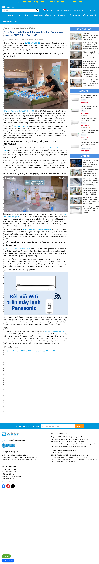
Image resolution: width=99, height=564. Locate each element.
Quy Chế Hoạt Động (8, 481)
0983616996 (26, 2)
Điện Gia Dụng (37, 15)
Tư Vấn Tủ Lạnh (3, 251)
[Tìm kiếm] (37, 10)
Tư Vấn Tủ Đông (3, 229)
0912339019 (61, 2)
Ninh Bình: (53, 2)
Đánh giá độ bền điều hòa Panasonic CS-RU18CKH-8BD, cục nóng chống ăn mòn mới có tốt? (91, 65)
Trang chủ (7, 28)
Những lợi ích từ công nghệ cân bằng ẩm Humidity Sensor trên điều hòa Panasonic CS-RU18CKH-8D (91, 46)
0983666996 (77, 2)
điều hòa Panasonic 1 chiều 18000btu (37, 229)
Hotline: (19, 2)
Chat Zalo (6, 556)
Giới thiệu (91, 10)
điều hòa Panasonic (21, 126)
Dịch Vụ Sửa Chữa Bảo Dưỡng (3, 48)
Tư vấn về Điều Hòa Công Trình (3, 343)
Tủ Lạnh (18, 15)
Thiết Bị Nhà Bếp (59, 15)
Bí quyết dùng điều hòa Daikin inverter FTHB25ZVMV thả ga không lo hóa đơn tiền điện (90, 173)
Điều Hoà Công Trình (90, 15)
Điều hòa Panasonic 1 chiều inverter (17, 249)
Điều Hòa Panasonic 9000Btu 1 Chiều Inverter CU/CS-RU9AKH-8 (90, 144)
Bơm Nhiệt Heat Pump (9, 22)
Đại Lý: (36, 2)
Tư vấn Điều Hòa (29, 28)
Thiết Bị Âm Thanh (74, 15)
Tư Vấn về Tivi (3, 408)
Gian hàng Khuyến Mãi (63, 10)
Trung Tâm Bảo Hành (3, 112)
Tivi (3, 15)
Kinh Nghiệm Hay (80, 10)
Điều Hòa (10, 15)
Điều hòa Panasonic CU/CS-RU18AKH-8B (19, 111)
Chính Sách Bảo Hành (8, 474)
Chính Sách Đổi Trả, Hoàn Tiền (11, 476)
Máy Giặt (27, 15)
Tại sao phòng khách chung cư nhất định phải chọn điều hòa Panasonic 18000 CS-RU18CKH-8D (91, 56)
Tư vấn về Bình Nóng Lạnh (3, 301)
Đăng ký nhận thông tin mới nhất (27, 426)
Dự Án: (70, 2)
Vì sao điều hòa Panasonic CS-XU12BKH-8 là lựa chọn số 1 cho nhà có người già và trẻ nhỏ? (90, 74)
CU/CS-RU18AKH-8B (32, 43)
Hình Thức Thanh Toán (9, 471)
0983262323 (43, 2)
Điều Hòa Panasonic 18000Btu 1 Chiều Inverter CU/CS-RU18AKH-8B (30, 351)
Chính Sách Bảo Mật (8, 478)
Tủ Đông (48, 15)
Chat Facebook (8, 560)
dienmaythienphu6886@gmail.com (17, 455)
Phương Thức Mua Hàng (9, 469)
